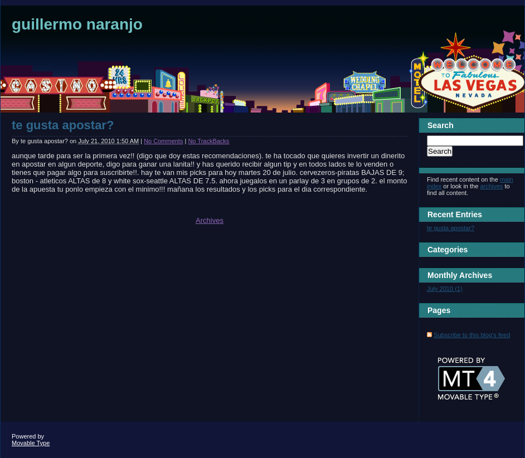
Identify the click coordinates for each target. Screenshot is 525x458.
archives (491, 186)
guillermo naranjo (77, 24)
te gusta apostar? (63, 125)
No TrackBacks (208, 141)
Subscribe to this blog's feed (472, 335)
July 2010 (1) (445, 288)
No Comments (163, 141)
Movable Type (31, 443)
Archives (209, 220)
